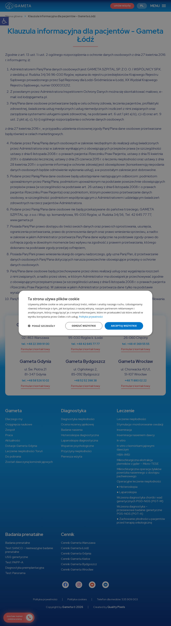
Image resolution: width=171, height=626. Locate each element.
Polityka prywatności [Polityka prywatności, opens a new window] (91, 316)
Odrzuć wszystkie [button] (84, 325)
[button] (41, 326)
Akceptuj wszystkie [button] (124, 325)
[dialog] (85, 313)
